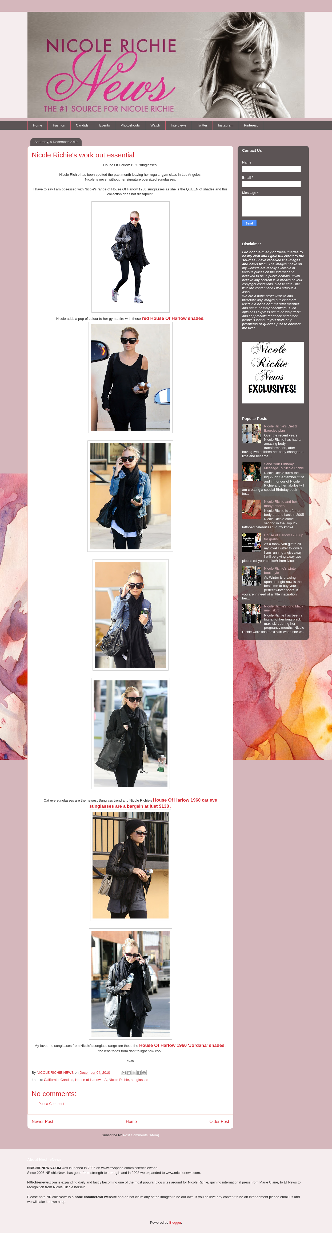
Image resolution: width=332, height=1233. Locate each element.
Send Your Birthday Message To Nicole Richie (284, 466)
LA (104, 1080)
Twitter (202, 125)
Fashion (59, 125)
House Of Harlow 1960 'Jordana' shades (182, 1045)
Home (37, 125)
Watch (155, 125)
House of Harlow (88, 1080)
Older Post (219, 1121)
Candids (82, 125)
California (51, 1080)
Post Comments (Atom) (141, 1135)
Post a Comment (51, 1104)
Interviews (179, 125)
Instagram (225, 125)
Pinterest (251, 125)
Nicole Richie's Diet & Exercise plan (280, 428)
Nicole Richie (119, 1080)
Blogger (175, 1222)
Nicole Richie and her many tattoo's (280, 504)
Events (104, 125)
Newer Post (42, 1121)
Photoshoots (130, 125)
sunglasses (139, 1080)
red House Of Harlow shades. (173, 318)
